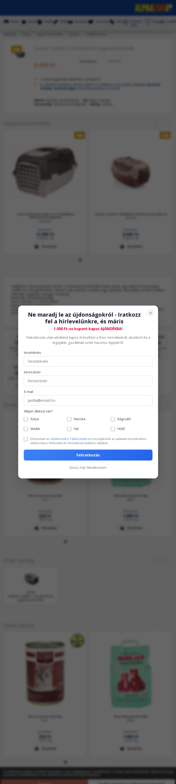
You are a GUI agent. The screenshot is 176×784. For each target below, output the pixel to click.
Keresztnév (32, 372)
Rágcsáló (124, 419)
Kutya (34, 419)
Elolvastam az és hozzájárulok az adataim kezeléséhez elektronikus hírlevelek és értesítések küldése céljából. (88, 440)
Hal (76, 429)
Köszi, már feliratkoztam (88, 467)
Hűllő (121, 429)
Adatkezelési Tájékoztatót (69, 438)
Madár (35, 429)
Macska (79, 419)
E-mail (28, 392)
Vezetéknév (32, 353)
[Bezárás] (150, 313)
